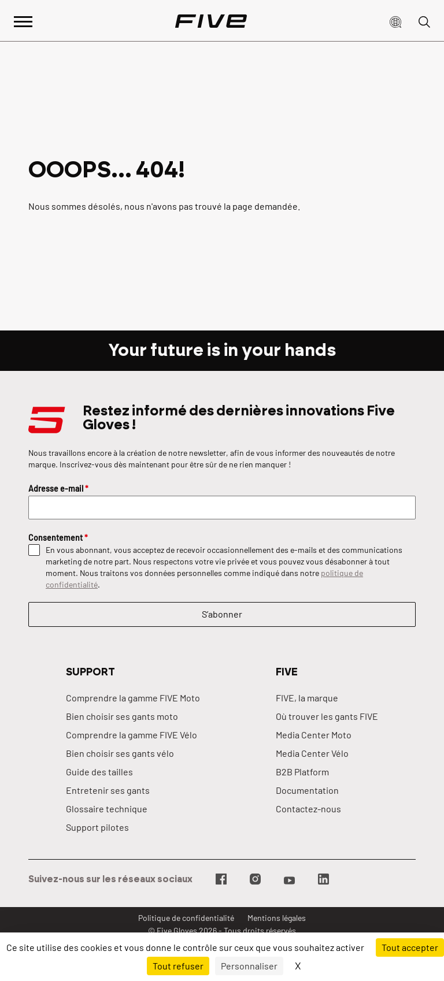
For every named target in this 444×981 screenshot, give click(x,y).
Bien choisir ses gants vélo (120, 753)
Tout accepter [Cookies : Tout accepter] (410, 947)
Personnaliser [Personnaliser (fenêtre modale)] (249, 965)
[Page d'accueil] (211, 21)
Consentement (58, 537)
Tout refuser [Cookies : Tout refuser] (178, 965)
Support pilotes (97, 827)
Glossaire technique (106, 808)
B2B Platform (302, 771)
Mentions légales (276, 918)
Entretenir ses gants (108, 790)
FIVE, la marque (307, 697)
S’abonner (222, 613)
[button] (395, 21)
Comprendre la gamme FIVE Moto (133, 697)
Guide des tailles (99, 771)
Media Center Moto (314, 734)
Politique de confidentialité (186, 918)
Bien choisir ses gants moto (122, 716)
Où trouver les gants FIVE (327, 716)
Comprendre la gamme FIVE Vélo (131, 734)
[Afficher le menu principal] (23, 20)
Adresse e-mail (58, 488)
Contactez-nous (308, 808)
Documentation (307, 790)
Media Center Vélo (312, 753)
